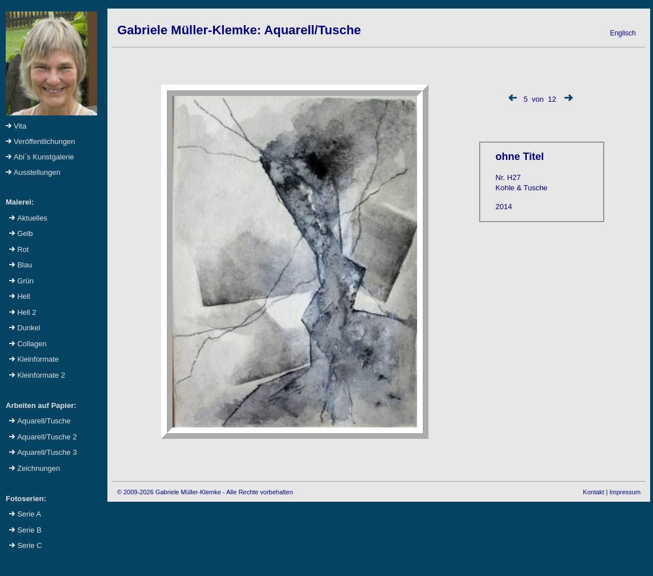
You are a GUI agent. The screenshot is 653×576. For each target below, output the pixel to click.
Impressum (625, 492)
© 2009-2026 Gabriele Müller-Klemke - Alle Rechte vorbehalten (205, 492)
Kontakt (593, 492)
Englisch (623, 33)
